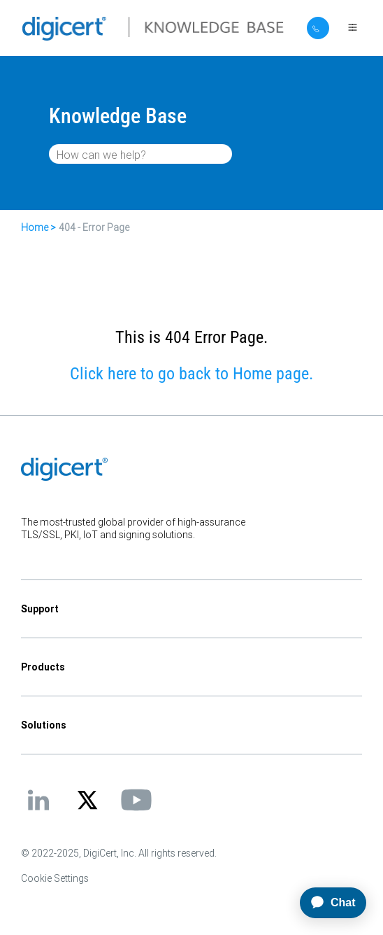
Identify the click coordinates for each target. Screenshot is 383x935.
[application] (191, 903)
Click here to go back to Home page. (191, 374)
